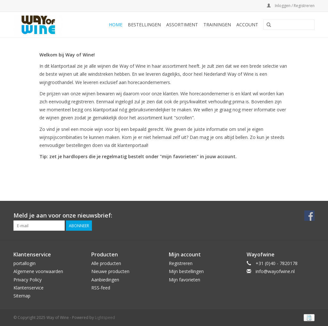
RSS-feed (100, 288)
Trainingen (217, 24)
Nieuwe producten (110, 271)
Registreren (181, 263)
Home (115, 24)
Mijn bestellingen (186, 271)
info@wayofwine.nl (275, 271)
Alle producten (106, 263)
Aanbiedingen (105, 280)
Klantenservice (28, 288)
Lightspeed (105, 317)
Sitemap (21, 296)
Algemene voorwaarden (38, 271)
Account (247, 24)
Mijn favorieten (184, 280)
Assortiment (182, 24)
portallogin (24, 263)
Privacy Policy (27, 280)
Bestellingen (144, 24)
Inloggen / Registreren (291, 5)
